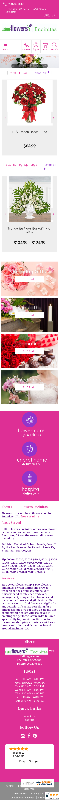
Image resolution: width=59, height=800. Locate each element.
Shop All (40, 73)
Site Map (43, 797)
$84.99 (29, 146)
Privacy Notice (39, 793)
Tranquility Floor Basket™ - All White (29, 230)
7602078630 (16, 3)
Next (54, 117)
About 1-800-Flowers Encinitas (25, 507)
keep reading (30, 516)
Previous (5, 117)
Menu (5, 49)
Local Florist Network (22, 797)
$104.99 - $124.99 (29, 242)
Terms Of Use (19, 793)
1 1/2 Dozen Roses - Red (29, 132)
